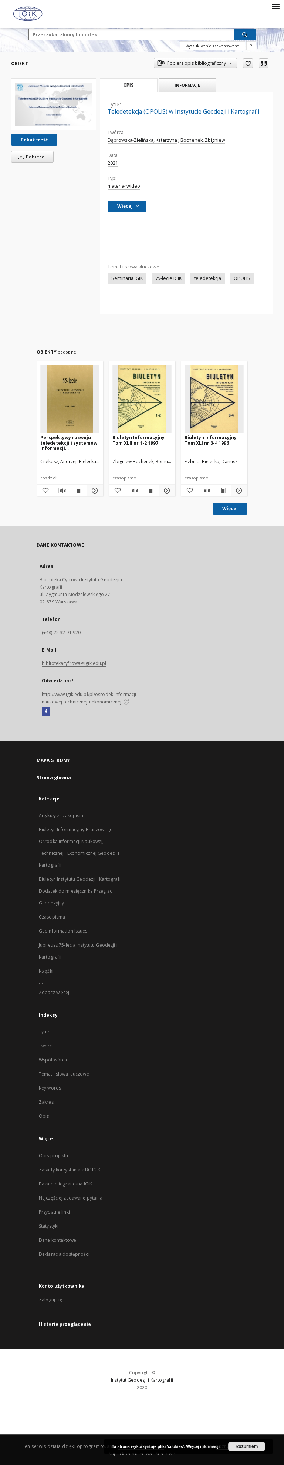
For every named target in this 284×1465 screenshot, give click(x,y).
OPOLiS (242, 278)
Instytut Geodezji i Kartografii (142, 1380)
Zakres (46, 1102)
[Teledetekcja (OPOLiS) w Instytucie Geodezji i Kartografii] (53, 104)
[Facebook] (46, 711)
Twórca (47, 1046)
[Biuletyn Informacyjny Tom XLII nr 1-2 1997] (142, 399)
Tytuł (44, 1031)
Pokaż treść (34, 140)
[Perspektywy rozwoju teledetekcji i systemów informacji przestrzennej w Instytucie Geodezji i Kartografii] (70, 399)
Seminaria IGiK (127, 278)
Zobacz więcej (54, 992)
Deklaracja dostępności (64, 1254)
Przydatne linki (54, 1212)
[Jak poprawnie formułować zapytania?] (251, 45)
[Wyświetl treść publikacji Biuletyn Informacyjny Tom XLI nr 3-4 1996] (222, 490)
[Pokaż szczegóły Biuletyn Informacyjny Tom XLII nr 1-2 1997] (166, 490)
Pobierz (30, 157)
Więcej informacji (203, 1446)
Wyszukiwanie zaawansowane (212, 46)
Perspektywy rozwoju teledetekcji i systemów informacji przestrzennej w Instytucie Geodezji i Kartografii (68, 442)
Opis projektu (53, 1156)
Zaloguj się (50, 1300)
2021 (113, 163)
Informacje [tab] (187, 85)
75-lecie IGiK (168, 278)
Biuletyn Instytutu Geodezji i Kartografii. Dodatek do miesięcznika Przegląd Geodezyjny (81, 891)
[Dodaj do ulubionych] (248, 63)
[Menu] (275, 6)
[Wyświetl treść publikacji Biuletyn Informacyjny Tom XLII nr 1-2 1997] (150, 490)
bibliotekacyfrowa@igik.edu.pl (74, 663)
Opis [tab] (128, 85)
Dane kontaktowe (57, 1240)
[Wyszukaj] (245, 34)
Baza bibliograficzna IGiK (65, 1184)
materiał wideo (124, 186)
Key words (50, 1088)
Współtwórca (53, 1060)
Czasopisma (52, 917)
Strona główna (54, 778)
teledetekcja (207, 278)
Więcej (230, 508)
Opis (44, 1116)
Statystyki (48, 1226)
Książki (46, 971)
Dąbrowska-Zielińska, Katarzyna (142, 140)
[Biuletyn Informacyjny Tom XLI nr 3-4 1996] (214, 399)
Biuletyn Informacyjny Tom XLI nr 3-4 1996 (211, 440)
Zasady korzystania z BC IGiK (69, 1170)
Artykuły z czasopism (61, 815)
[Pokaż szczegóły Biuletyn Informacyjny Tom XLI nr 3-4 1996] (238, 490)
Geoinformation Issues (63, 931)
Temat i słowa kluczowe (64, 1074)
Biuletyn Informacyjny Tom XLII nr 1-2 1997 (138, 440)
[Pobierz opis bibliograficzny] (61, 490)
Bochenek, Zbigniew (202, 140)
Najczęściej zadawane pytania (70, 1198)
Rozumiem (247, 1446)
